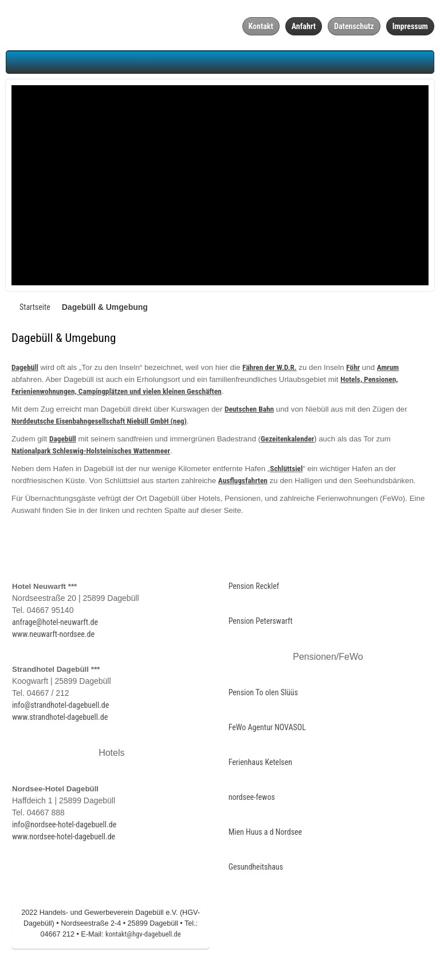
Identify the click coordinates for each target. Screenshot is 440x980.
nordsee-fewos (252, 799)
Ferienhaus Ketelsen (260, 765)
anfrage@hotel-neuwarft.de (55, 625)
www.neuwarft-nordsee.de (53, 637)
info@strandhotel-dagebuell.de (60, 707)
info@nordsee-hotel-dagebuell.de (64, 827)
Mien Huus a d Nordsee (265, 834)
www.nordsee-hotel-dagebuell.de (63, 839)
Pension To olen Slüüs (263, 695)
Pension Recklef (254, 588)
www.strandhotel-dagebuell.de (60, 719)
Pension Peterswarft (261, 623)
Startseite (34, 309)
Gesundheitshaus (256, 869)
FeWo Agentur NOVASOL (267, 730)
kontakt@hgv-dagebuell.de (143, 937)
